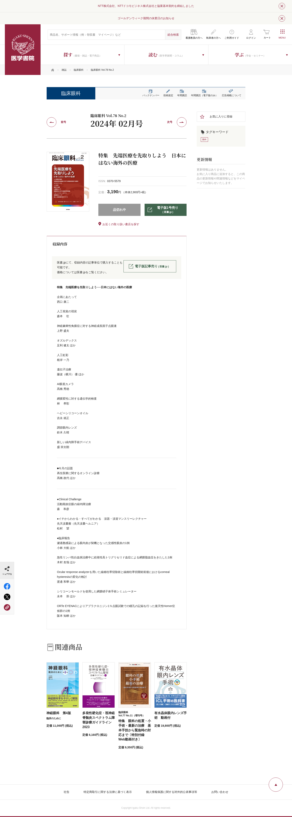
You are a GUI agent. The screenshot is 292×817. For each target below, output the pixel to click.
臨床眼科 (79, 69)
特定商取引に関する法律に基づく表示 (108, 792)
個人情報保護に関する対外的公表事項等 (171, 792)
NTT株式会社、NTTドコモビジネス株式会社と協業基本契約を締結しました (146, 5)
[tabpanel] (68, 182)
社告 (66, 792)
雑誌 (64, 69)
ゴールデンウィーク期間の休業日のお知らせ (146, 18)
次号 (169, 122)
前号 (63, 122)
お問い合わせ (219, 792)
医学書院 (23, 49)
